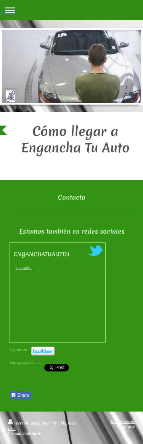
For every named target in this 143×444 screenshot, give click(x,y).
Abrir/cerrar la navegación (71, 10)
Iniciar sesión (123, 421)
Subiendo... (24, 268)
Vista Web (126, 426)
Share (20, 395)
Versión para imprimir (33, 423)
